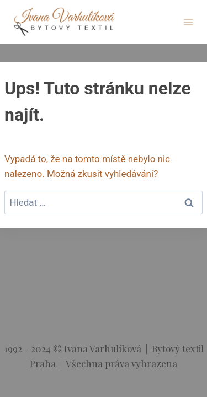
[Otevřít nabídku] (188, 21)
